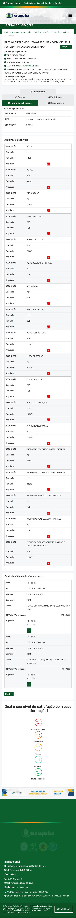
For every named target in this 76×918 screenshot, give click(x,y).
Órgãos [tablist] (20, 97)
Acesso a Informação (21, 32)
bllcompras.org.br (29, 66)
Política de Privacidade (12, 910)
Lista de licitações (60, 32)
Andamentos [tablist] (38, 91)
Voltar (8, 694)
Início (6, 32)
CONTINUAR (63, 909)
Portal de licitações (42, 32)
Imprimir (65, 47)
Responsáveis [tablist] (56, 103)
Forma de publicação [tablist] (20, 103)
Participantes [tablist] (55, 97)
